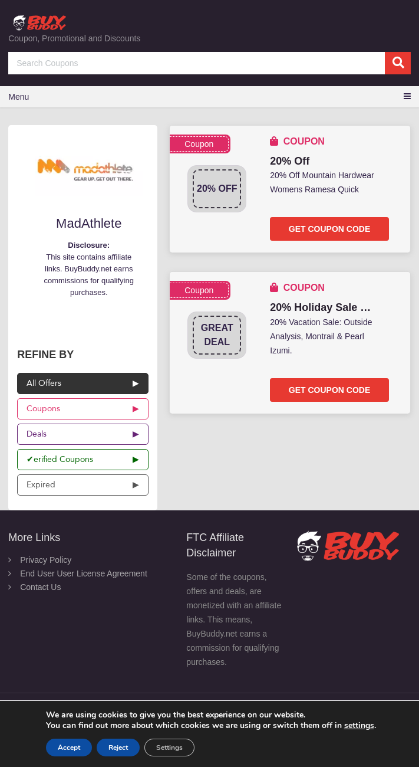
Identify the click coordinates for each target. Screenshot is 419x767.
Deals (37, 434)
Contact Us (40, 587)
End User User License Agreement (83, 573)
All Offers (44, 383)
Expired (41, 484)
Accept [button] (69, 747)
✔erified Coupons (60, 459)
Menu (18, 96)
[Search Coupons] (209, 63)
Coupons (43, 408)
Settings (169, 747)
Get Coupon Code (329, 229)
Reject (118, 747)
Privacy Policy (45, 560)
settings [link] (359, 725)
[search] (398, 63)
